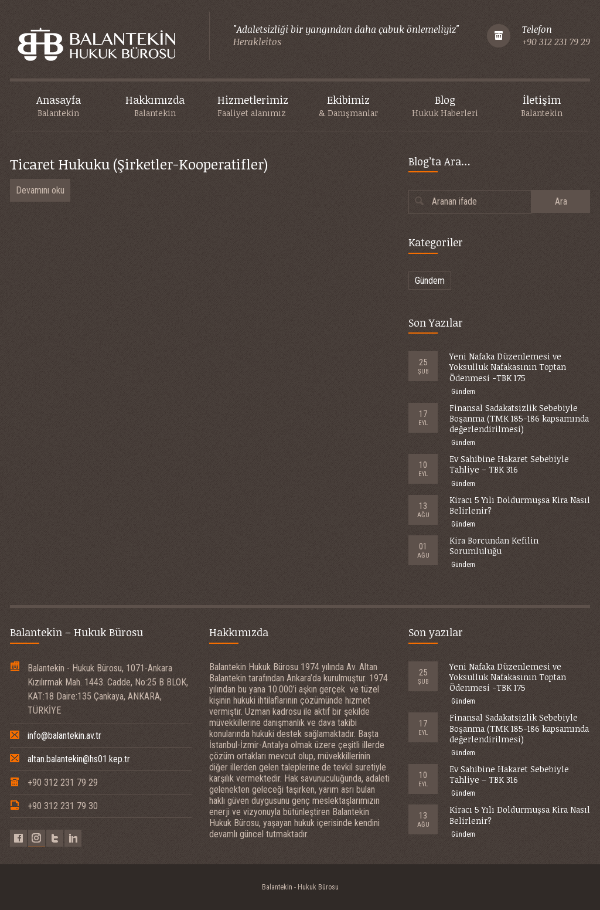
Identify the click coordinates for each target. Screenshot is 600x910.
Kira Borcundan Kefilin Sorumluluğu (493, 545)
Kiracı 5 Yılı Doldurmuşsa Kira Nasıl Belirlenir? (519, 505)
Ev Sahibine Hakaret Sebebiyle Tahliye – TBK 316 (509, 464)
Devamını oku (40, 190)
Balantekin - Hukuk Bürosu (300, 887)
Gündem (430, 280)
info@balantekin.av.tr (64, 735)
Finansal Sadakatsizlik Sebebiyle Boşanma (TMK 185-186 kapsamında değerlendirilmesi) (519, 418)
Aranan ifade (454, 201)
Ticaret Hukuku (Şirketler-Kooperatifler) (139, 164)
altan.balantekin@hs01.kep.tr (79, 759)
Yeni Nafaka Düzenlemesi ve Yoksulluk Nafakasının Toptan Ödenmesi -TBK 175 (507, 367)
